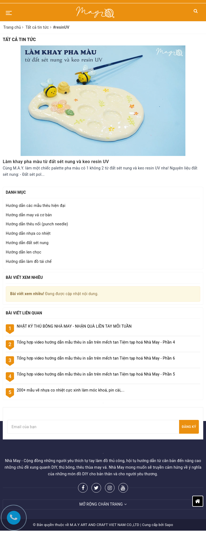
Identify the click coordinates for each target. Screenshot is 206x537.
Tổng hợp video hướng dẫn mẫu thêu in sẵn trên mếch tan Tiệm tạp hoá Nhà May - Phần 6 (96, 358)
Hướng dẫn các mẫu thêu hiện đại (35, 205)
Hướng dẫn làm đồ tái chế (29, 261)
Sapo (169, 525)
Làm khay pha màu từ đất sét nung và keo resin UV (56, 161)
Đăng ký (189, 427)
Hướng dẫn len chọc (23, 252)
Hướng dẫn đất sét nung (27, 243)
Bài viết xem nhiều (24, 277)
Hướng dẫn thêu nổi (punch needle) (37, 224)
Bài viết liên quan (24, 313)
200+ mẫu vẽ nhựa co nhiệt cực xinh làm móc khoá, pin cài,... (70, 390)
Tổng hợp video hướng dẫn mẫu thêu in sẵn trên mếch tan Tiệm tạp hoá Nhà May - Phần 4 (96, 342)
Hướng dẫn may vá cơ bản (29, 215)
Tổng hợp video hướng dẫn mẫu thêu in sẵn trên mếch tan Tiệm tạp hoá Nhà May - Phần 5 (96, 374)
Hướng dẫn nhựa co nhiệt (28, 233)
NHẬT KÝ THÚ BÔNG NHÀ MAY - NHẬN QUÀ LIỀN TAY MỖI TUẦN (74, 326)
